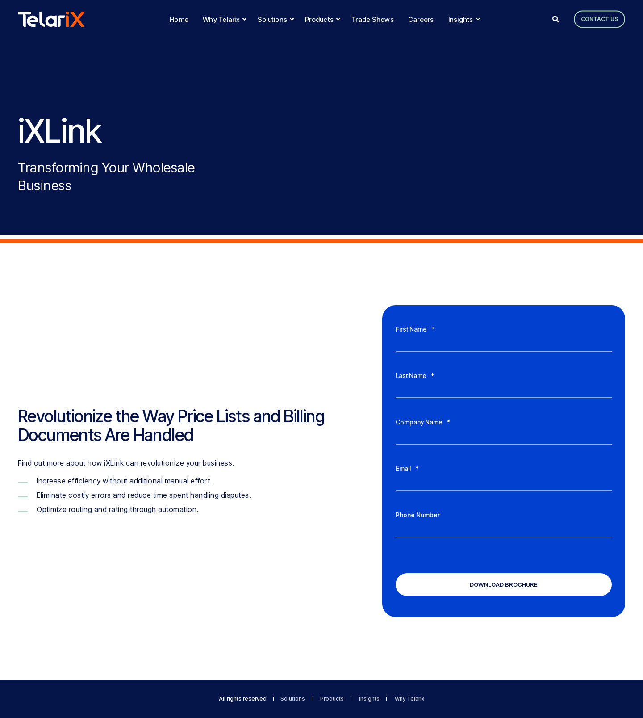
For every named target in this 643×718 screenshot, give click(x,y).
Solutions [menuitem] (292, 698)
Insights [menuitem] (369, 698)
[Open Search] (556, 18)
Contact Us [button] (599, 19)
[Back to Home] (51, 18)
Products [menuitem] (332, 698)
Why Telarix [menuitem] (409, 698)
